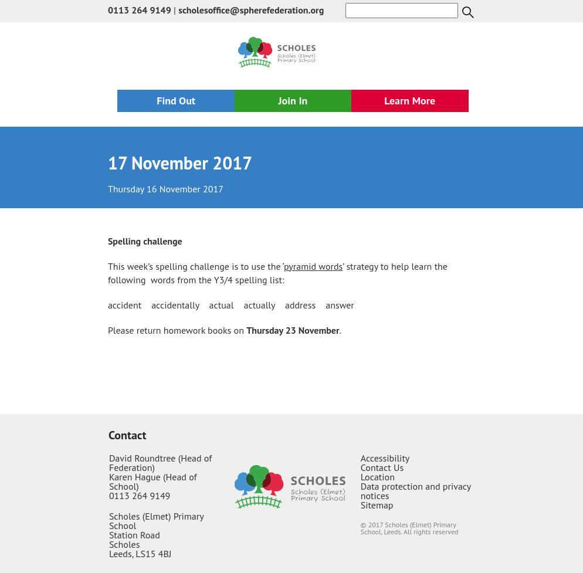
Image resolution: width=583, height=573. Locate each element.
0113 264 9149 (139, 10)
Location (378, 477)
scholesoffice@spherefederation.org (251, 10)
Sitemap (377, 505)
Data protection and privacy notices (416, 490)
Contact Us (382, 467)
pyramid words (313, 266)
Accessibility (385, 458)
